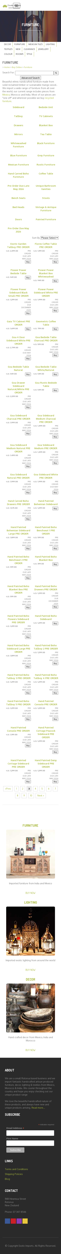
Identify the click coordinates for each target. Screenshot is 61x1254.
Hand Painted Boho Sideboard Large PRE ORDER (18, 648)
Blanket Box (46, 125)
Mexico (6, 94)
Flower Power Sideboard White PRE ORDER (46, 292)
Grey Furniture (45, 155)
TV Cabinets (46, 116)
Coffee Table (46, 173)
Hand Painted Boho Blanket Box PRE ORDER (18, 589)
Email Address (15, 1128)
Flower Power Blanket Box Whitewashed (46, 273)
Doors (18, 219)
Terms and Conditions (16, 1169)
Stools (46, 198)
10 (31, 795)
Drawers (18, 125)
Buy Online (17, 67)
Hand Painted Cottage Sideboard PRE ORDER (18, 763)
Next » (40, 795)
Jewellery (43, 49)
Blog (7, 1179)
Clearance (29, 49)
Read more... (38, 1107)
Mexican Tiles (35, 44)
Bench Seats (18, 198)
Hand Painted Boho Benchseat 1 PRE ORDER (46, 530)
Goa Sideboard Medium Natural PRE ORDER (18, 448)
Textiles (8, 49)
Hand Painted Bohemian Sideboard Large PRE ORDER (18, 530)
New (18, 49)
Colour (8, 54)
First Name (12, 1138)
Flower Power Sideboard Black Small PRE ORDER (18, 292)
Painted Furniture (46, 219)
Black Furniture (45, 143)
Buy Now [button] (30, 893)
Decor (7, 44)
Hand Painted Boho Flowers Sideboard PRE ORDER (18, 619)
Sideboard (18, 107)
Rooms (19, 54)
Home (7, 67)
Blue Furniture (18, 155)
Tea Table (46, 134)
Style (29, 54)
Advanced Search (30, 77)
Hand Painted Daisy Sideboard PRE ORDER (46, 763)
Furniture (19, 44)
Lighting (50, 44)
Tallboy (18, 116)
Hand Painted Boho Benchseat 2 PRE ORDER (18, 560)
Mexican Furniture (18, 164)
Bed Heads (18, 207)
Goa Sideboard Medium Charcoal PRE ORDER (46, 418)
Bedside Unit (46, 107)
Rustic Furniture (46, 164)
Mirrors (18, 134)
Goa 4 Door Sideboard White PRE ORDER (18, 340)
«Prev (8, 788)
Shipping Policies (14, 1174)
